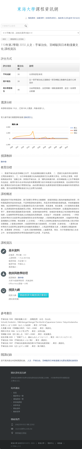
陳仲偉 (3, 161)
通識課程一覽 (18, 399)
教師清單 (16, 411)
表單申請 (16, 405)
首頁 (15, 392)
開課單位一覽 (18, 396)
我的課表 (31, 18)
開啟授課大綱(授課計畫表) (33, 295)
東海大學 (14, 443)
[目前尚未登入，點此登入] (56, 18)
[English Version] (73, 18)
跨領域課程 (17, 402)
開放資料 (16, 408)
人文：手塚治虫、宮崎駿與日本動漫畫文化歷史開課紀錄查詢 (52, 360)
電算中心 (51, 443)
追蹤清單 (40, 18)
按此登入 (28, 117)
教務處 (59, 443)
